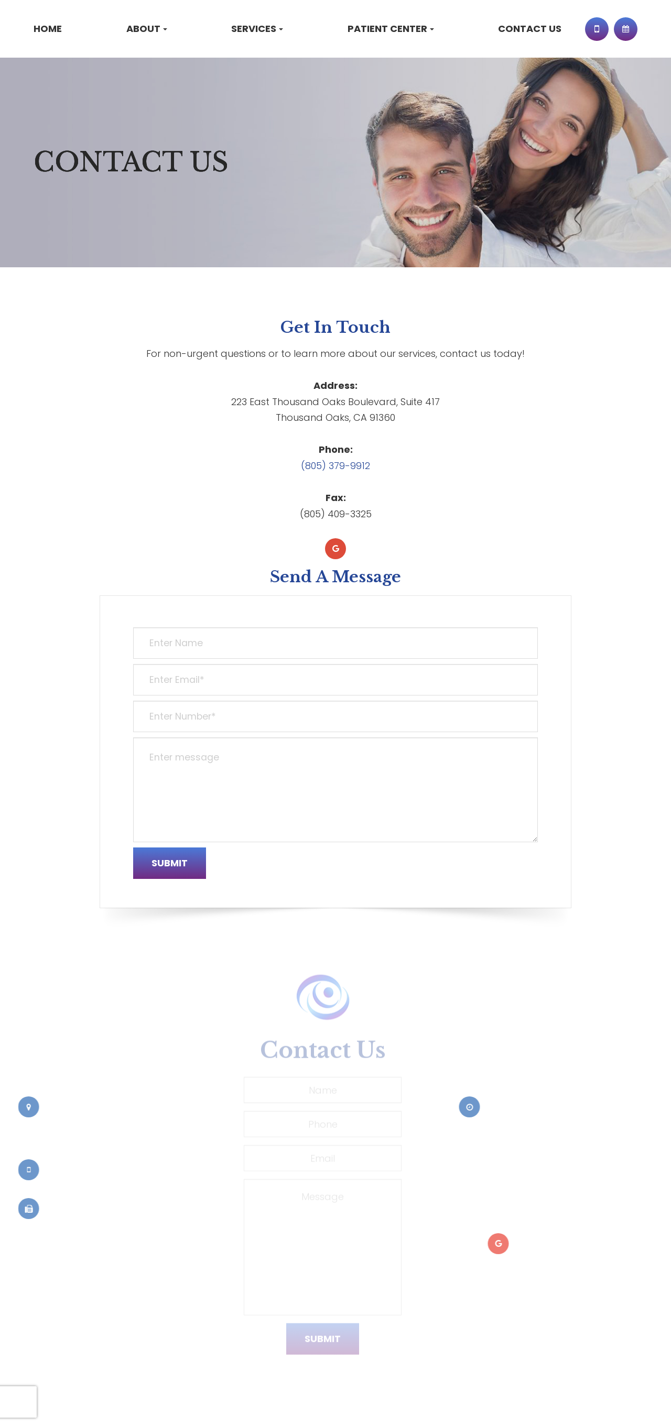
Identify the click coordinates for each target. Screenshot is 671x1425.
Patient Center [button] (391, 28)
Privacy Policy (59, 1404)
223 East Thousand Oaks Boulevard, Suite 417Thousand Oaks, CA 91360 (79, 1127)
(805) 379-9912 (335, 465)
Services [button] (257, 28)
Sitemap (107, 1404)
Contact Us (529, 28)
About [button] (146, 28)
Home (48, 28)
